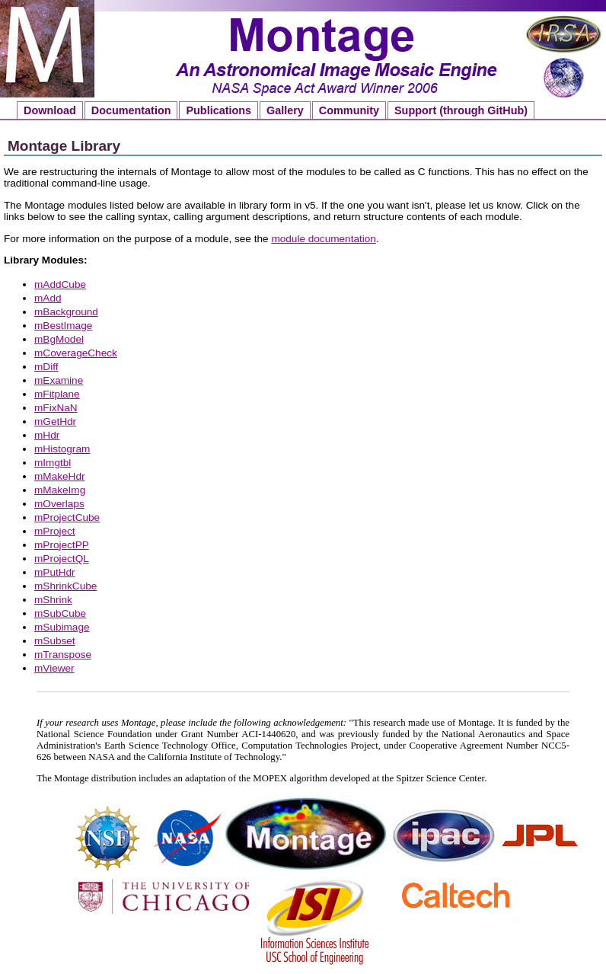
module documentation (323, 238)
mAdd (48, 298)
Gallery (285, 110)
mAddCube (60, 284)
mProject (54, 531)
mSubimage (62, 627)
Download (50, 110)
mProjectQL (61, 558)
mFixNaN (56, 408)
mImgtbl (52, 462)
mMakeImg (59, 490)
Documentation (131, 110)
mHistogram (62, 449)
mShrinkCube (65, 586)
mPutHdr (54, 572)
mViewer (54, 668)
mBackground (66, 312)
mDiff (46, 366)
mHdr (46, 435)
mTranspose (62, 654)
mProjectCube (67, 517)
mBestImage (63, 325)
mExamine (58, 380)
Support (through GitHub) (461, 110)
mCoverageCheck (75, 353)
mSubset (54, 641)
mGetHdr (55, 421)
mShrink (53, 599)
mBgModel (59, 339)
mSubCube (60, 613)
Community (349, 110)
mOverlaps (59, 503)
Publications (218, 110)
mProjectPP (61, 545)
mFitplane (57, 394)
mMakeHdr (59, 476)
